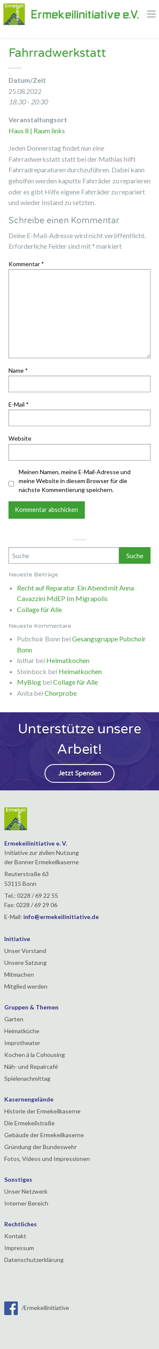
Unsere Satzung (25, 962)
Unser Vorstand (25, 950)
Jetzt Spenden (79, 773)
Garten (13, 1019)
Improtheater (22, 1042)
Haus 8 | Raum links (36, 130)
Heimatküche (21, 1030)
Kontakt (15, 1235)
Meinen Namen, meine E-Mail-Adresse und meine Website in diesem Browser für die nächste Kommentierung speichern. (75, 480)
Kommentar (26, 263)
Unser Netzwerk (25, 1191)
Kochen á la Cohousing (34, 1054)
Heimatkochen (67, 660)
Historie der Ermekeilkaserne (42, 1111)
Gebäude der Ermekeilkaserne (44, 1134)
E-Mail (18, 404)
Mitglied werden (25, 986)
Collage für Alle (39, 609)
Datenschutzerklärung (34, 1259)
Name (18, 370)
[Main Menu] (151, 14)
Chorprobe (61, 693)
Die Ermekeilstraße (29, 1123)
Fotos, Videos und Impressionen (47, 1158)
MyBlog (29, 682)
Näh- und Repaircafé (31, 1066)
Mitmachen (19, 974)
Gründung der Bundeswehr (40, 1146)
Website (19, 438)
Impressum (19, 1247)
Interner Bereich (26, 1203)
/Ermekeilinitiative (36, 1307)
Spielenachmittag (27, 1078)
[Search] (63, 555)
